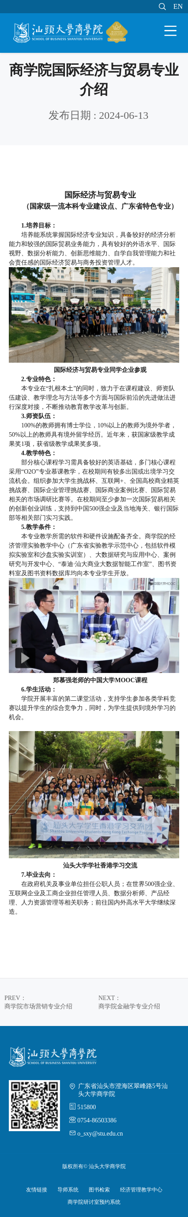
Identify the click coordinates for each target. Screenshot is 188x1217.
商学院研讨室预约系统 (94, 1202)
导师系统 (68, 1190)
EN (178, 6)
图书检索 (99, 1190)
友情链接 (36, 1190)
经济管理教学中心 (141, 1190)
